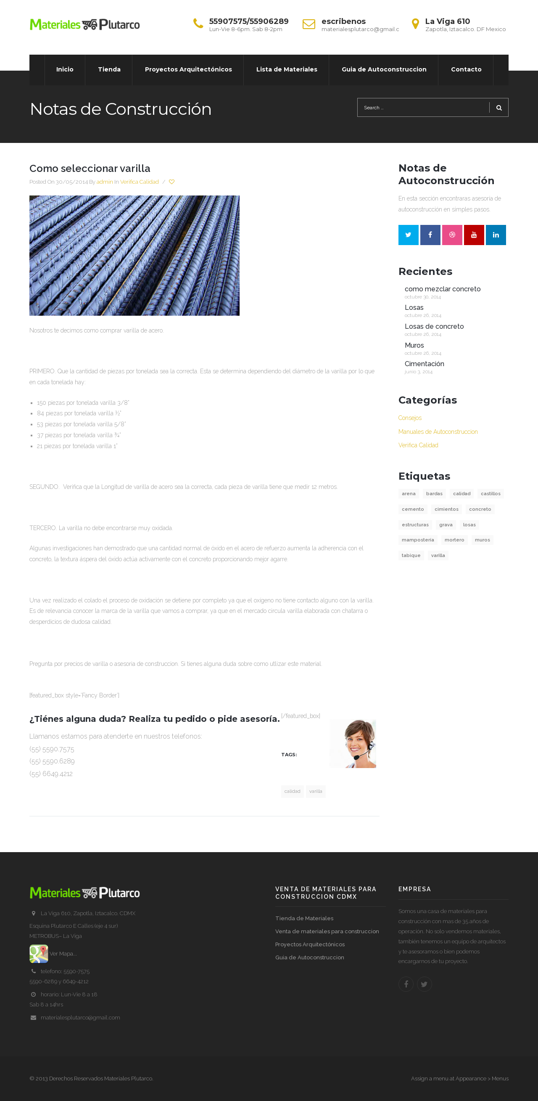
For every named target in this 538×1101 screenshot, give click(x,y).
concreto (480, 509)
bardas (434, 493)
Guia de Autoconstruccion (309, 957)
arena (409, 493)
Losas (414, 308)
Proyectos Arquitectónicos (310, 944)
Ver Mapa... (53, 954)
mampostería (418, 540)
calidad (293, 791)
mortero (454, 540)
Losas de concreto (434, 326)
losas (469, 525)
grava (446, 525)
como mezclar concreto (443, 289)
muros (482, 540)
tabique (411, 555)
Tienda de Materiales (304, 918)
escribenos (344, 21)
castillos (491, 493)
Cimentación (424, 364)
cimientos (447, 509)
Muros (414, 345)
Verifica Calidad (139, 182)
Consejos (410, 418)
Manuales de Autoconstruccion (438, 431)
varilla (315, 791)
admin (105, 182)
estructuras (415, 525)
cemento (413, 509)
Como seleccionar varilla (89, 168)
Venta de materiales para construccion (327, 931)
